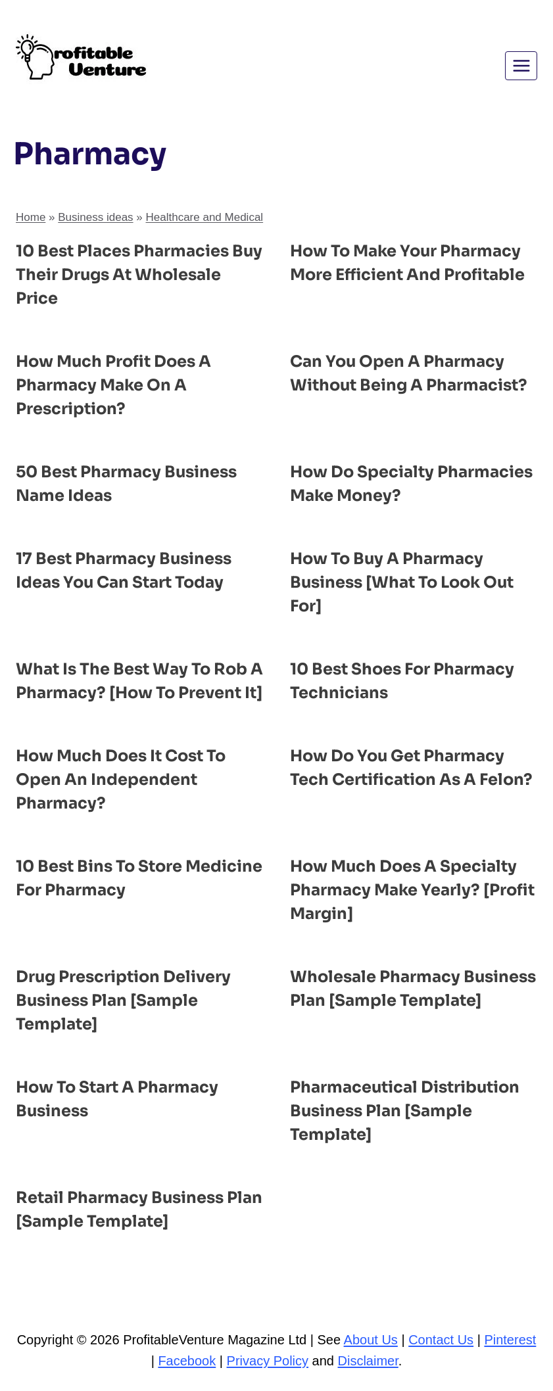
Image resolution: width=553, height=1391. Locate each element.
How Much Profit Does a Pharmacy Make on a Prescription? (113, 385)
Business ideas (95, 217)
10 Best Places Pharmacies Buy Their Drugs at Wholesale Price (139, 274)
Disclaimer (368, 1361)
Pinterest (510, 1339)
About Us (371, 1339)
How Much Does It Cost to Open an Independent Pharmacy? (121, 779)
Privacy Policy (267, 1361)
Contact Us (440, 1339)
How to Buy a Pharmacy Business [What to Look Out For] (402, 582)
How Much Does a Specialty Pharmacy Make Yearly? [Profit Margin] (412, 890)
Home (30, 217)
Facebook (187, 1361)
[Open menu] (521, 65)
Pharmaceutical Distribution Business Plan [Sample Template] (404, 1110)
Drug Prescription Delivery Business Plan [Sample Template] (123, 1000)
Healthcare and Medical (205, 217)
